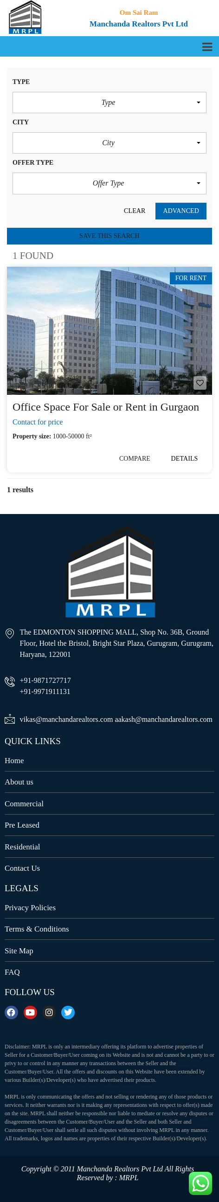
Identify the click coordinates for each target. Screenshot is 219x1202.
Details (184, 458)
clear (134, 210)
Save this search (109, 235)
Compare (134, 458)
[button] (109, 102)
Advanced (181, 210)
